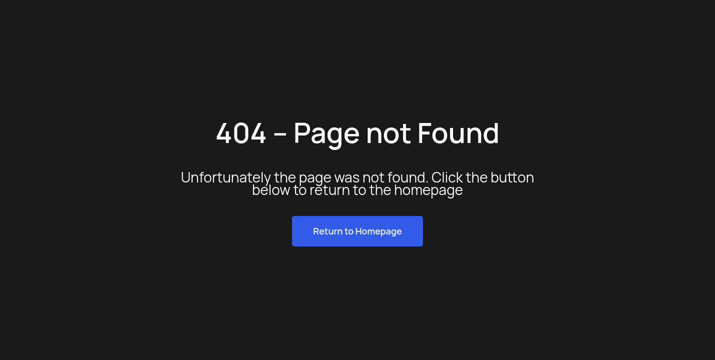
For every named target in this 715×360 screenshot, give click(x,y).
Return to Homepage (357, 231)
